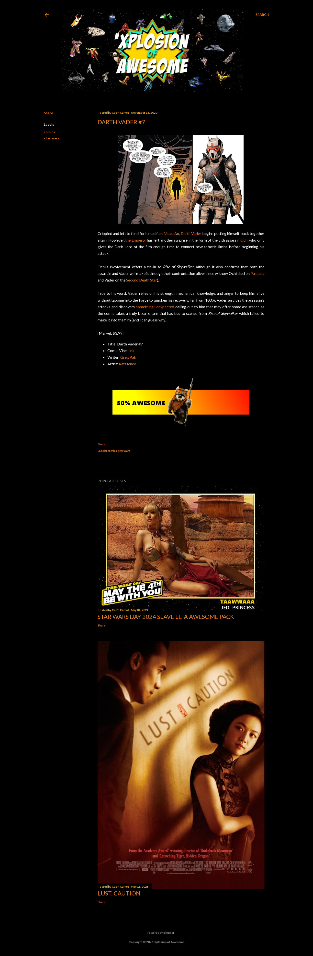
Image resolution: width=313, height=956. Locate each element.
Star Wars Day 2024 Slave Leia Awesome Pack (166, 616)
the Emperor (135, 240)
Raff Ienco (127, 363)
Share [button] (48, 113)
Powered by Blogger (156, 933)
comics (49, 132)
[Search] (262, 15)
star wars (51, 138)
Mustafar (171, 233)
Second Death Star (141, 280)
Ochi (244, 240)
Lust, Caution (119, 893)
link (131, 350)
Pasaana (257, 273)
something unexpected (155, 306)
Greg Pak (128, 357)
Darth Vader (191, 233)
